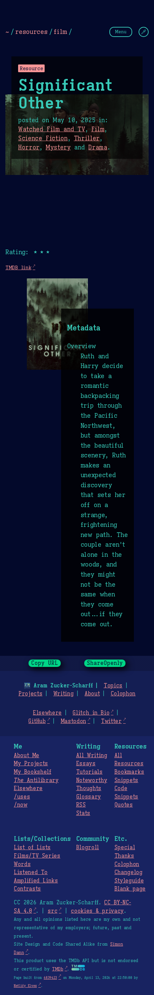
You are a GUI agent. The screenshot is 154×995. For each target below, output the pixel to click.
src (52, 911)
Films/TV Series (37, 856)
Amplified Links (36, 880)
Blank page (130, 889)
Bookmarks (129, 772)
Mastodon (73, 721)
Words (22, 864)
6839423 (50, 978)
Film (98, 129)
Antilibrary (36, 780)
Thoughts (88, 788)
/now (21, 805)
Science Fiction (43, 138)
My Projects (31, 763)
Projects (30, 693)
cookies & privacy (97, 911)
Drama (97, 147)
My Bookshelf (32, 772)
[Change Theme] (144, 32)
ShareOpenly (105, 663)
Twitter (111, 721)
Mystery (58, 147)
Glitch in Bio (90, 713)
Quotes (123, 805)
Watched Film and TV (51, 129)
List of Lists (32, 847)
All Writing (91, 755)
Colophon (123, 693)
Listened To (31, 872)
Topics (113, 685)
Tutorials (89, 772)
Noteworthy (91, 780)
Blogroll (87, 847)
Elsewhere (47, 713)
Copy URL (44, 663)
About (92, 693)
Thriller (87, 138)
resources (31, 32)
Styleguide (129, 880)
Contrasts (27, 889)
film (60, 32)
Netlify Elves (25, 986)
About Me (26, 755)
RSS (81, 805)
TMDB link (18, 267)
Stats (83, 813)
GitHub (37, 721)
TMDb (57, 969)
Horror (29, 147)
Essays (86, 763)
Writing (63, 693)
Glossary (88, 797)
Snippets (126, 780)
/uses (22, 797)
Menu (120, 32)
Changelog (128, 872)
